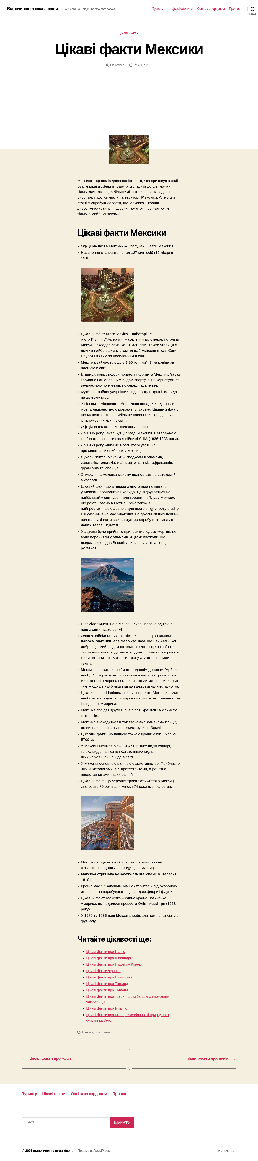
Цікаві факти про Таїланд (108, 984)
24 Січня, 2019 (143, 65)
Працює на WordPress (95, 1151)
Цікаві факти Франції (104, 971)
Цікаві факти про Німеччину (110, 977)
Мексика (87, 1032)
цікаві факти (102, 1032)
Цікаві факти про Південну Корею (115, 965)
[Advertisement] (129, 94)
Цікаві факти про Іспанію (107, 1009)
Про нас (234, 9)
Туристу (157, 9)
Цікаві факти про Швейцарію (111, 958)
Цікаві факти (180, 9)
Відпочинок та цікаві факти (33, 9)
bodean (119, 65)
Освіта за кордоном (211, 9)
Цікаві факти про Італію (106, 952)
